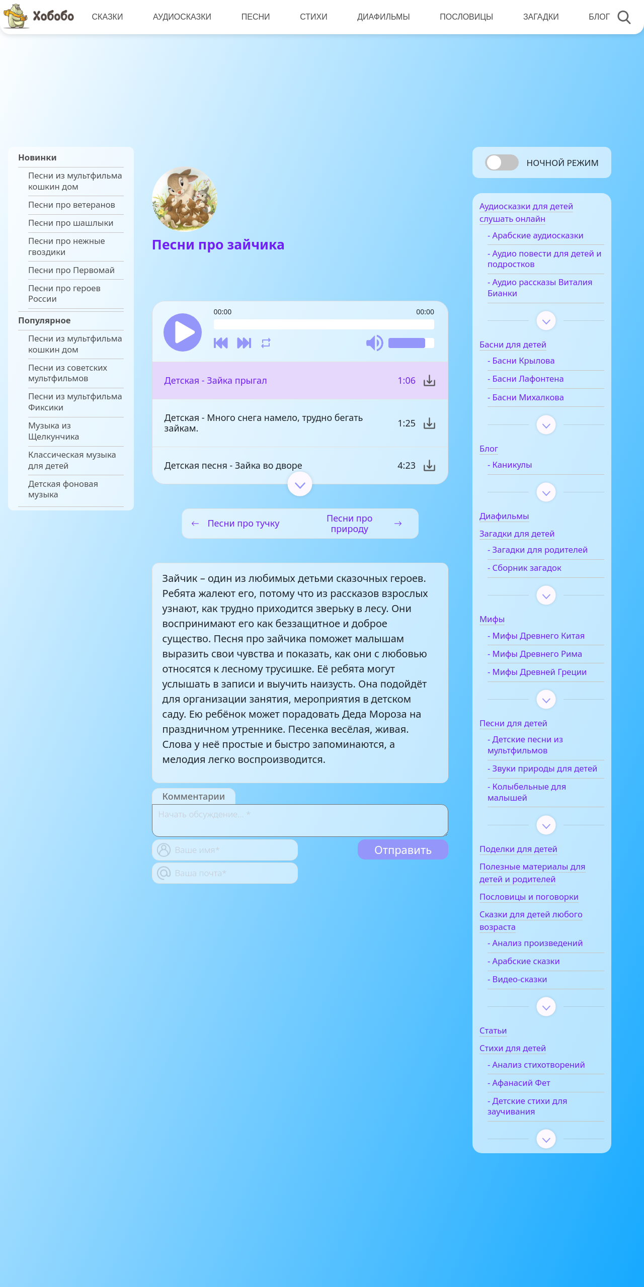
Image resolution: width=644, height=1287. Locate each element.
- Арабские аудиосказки (549, 239)
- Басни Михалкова (539, 401)
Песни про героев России (64, 294)
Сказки (107, 17)
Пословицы (463, 17)
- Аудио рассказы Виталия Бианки (535, 292)
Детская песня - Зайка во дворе (233, 467)
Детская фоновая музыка (63, 489)
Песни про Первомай (71, 270)
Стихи (311, 17)
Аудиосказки (181, 17)
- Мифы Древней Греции (535, 692)
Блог (595, 17)
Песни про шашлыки (71, 222)
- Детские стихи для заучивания (541, 1154)
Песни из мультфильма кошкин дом (75, 181)
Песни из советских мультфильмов (67, 373)
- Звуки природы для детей (543, 800)
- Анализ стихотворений (531, 1107)
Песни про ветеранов (71, 204)
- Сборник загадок (538, 582)
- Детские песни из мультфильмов (538, 771)
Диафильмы (381, 17)
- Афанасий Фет (532, 1130)
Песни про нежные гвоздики (66, 246)
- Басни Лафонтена (539, 383)
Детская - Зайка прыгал (216, 382)
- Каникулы (523, 468)
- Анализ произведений (548, 979)
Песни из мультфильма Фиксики (75, 402)
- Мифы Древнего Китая (549, 650)
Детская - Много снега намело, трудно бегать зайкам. (264, 424)
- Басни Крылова (534, 365)
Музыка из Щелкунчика (53, 431)
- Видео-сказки (530, 1015)
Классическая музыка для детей (72, 460)
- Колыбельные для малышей (540, 829)
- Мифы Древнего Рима (548, 668)
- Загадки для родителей (528, 559)
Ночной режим (563, 162)
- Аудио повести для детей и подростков (541, 263)
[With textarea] (300, 822)
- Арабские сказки (537, 997)
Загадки (537, 17)
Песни (254, 17)
